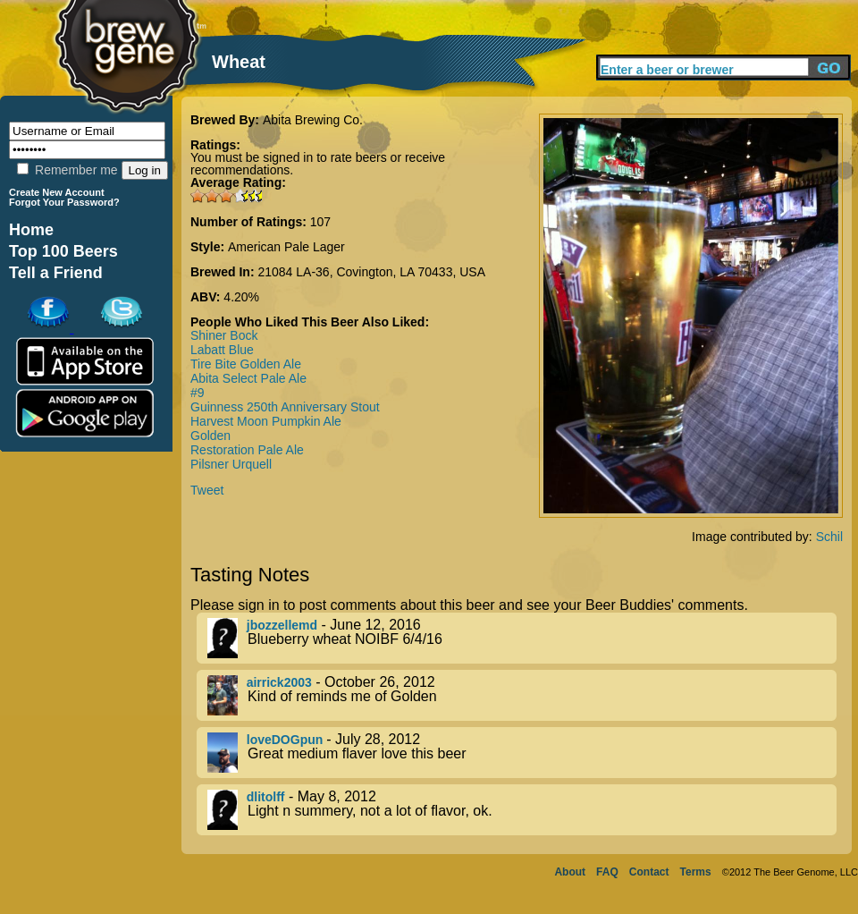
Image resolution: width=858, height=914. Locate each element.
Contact (649, 872)
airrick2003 (279, 682)
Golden (210, 435)
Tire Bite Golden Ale (245, 364)
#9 (197, 392)
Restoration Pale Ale (247, 450)
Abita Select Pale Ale (248, 378)
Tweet (206, 490)
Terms (695, 872)
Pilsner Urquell (231, 464)
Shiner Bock (223, 335)
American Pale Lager (286, 247)
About (569, 872)
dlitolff (266, 797)
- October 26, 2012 (522, 695)
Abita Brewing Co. (313, 120)
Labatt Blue (222, 350)
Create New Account (57, 192)
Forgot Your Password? (64, 202)
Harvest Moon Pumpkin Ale (265, 421)
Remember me (67, 170)
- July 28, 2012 (522, 752)
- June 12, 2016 (522, 638)
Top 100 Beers (63, 251)
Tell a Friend (56, 273)
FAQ (607, 872)
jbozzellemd (282, 625)
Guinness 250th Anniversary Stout (285, 407)
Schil (829, 536)
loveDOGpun (286, 739)
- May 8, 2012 (522, 810)
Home (31, 230)
